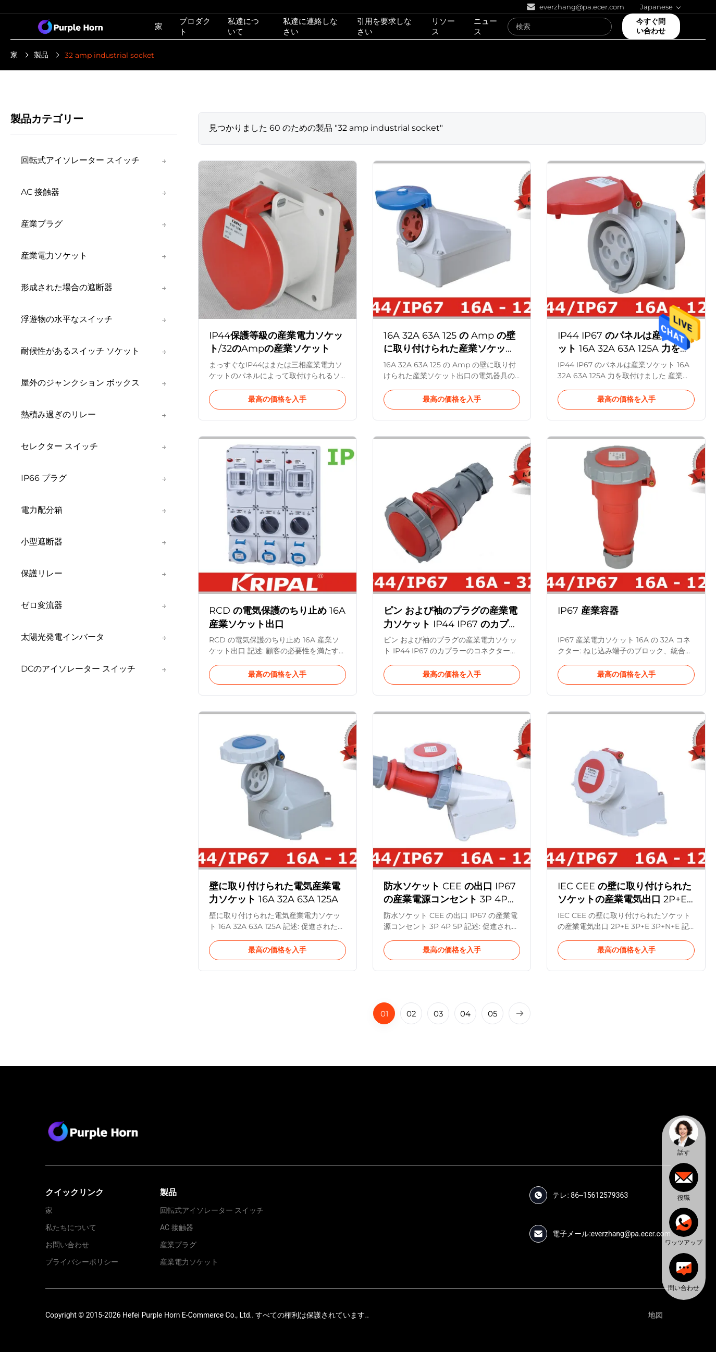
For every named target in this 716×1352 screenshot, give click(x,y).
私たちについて (70, 1227)
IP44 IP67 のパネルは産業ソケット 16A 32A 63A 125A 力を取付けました (623, 348)
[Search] (601, 26)
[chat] (683, 1137)
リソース (443, 26)
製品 (41, 54)
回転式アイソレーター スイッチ (212, 1210)
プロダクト (195, 26)
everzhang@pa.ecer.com (631, 1234)
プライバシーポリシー (81, 1262)
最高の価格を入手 (277, 399)
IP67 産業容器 (588, 610)
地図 (655, 1315)
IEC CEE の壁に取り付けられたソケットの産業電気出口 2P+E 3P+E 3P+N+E (625, 899)
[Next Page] (519, 1013)
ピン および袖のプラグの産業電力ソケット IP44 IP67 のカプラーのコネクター (451, 623)
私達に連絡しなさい (310, 26)
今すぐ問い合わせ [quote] (650, 26)
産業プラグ (178, 1245)
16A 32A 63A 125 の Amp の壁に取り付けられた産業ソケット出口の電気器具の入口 (449, 348)
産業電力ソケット (189, 1262)
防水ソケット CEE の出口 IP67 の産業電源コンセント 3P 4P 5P (450, 899)
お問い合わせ (67, 1245)
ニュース (485, 26)
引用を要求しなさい (384, 26)
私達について (243, 26)
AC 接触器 (176, 1227)
